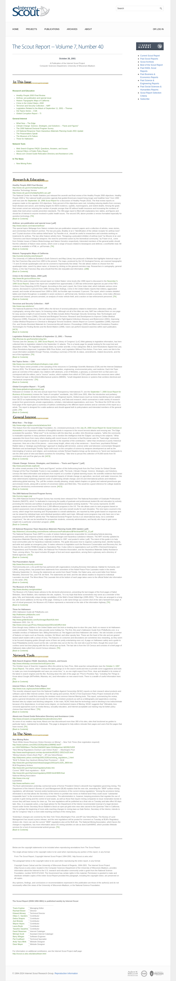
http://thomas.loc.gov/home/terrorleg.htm (29, 339)
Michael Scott (18, 934)
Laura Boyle (18, 926)
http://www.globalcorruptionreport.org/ (28, 389)
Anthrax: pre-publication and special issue (33, 98)
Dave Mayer (18, 944)
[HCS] (15, 329)
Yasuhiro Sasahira (20, 929)
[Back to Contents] (20, 219)
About (88, 29)
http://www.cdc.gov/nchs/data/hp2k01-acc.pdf (32, 193)
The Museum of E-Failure (27, 136)
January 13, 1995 (40, 342)
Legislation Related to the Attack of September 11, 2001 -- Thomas (44, 108)
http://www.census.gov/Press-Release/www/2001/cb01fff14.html (39, 625)
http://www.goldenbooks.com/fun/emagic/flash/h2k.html (36, 620)
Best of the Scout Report (151, 65)
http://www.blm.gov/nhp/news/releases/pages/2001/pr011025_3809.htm (43, 763)
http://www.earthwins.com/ (24, 783)
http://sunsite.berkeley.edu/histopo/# (28, 256)
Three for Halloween (24, 139)
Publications (51, 29)
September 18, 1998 (42, 201)
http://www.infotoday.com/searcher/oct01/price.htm (34, 663)
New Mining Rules (24, 163)
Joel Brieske (18, 921)
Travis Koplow (19, 908)
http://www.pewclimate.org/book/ (26, 466)
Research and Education (24, 91)
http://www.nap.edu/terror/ (23, 306)
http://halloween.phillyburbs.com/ (26, 614)
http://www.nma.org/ (21, 778)
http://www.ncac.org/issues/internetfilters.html (31, 689)
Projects (31, 29)
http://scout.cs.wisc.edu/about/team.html (29, 954)
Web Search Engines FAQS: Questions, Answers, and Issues (42, 148)
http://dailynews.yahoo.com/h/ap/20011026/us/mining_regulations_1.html (43, 758)
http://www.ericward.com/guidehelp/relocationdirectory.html (37, 719)
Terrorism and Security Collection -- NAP (33, 106)
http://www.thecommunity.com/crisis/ (28, 564)
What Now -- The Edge (26, 123)
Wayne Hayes (18, 924)
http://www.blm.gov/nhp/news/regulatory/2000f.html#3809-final (39, 773)
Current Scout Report (150, 55)
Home (15, 29)
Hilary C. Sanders (20, 916)
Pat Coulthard (18, 939)
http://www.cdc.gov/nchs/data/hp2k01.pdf (30, 188)
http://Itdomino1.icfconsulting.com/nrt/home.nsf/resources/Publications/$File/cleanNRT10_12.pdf (53, 531)
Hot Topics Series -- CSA (26, 111)
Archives (72, 29)
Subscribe (144, 99)
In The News (18, 159)
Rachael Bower (19, 911)
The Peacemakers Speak (27, 134)
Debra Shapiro (19, 918)
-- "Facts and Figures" (47, 126)
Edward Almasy (19, 913)
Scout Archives (147, 62)
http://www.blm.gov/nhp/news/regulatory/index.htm (34, 768)
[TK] (32, 216)
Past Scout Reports (149, 59)
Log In (160, 29)
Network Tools (19, 144)
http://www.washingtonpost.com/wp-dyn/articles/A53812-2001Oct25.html (43, 752)
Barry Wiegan (18, 936)
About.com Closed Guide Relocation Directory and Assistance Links (44, 154)
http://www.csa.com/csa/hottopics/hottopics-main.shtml (35, 364)
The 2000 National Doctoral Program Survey (34, 128)
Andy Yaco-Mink (19, 942)
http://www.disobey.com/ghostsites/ (27, 589)
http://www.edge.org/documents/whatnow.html (32, 425)
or (154, 29)
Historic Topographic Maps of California (32, 101)
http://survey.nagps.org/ (22, 496)
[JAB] (86, 269)
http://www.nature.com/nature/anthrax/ (29, 226)
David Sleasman (19, 931)
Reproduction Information (66, 973)
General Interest (20, 119)
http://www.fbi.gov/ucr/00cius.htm (26, 278)
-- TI (28, 113)
